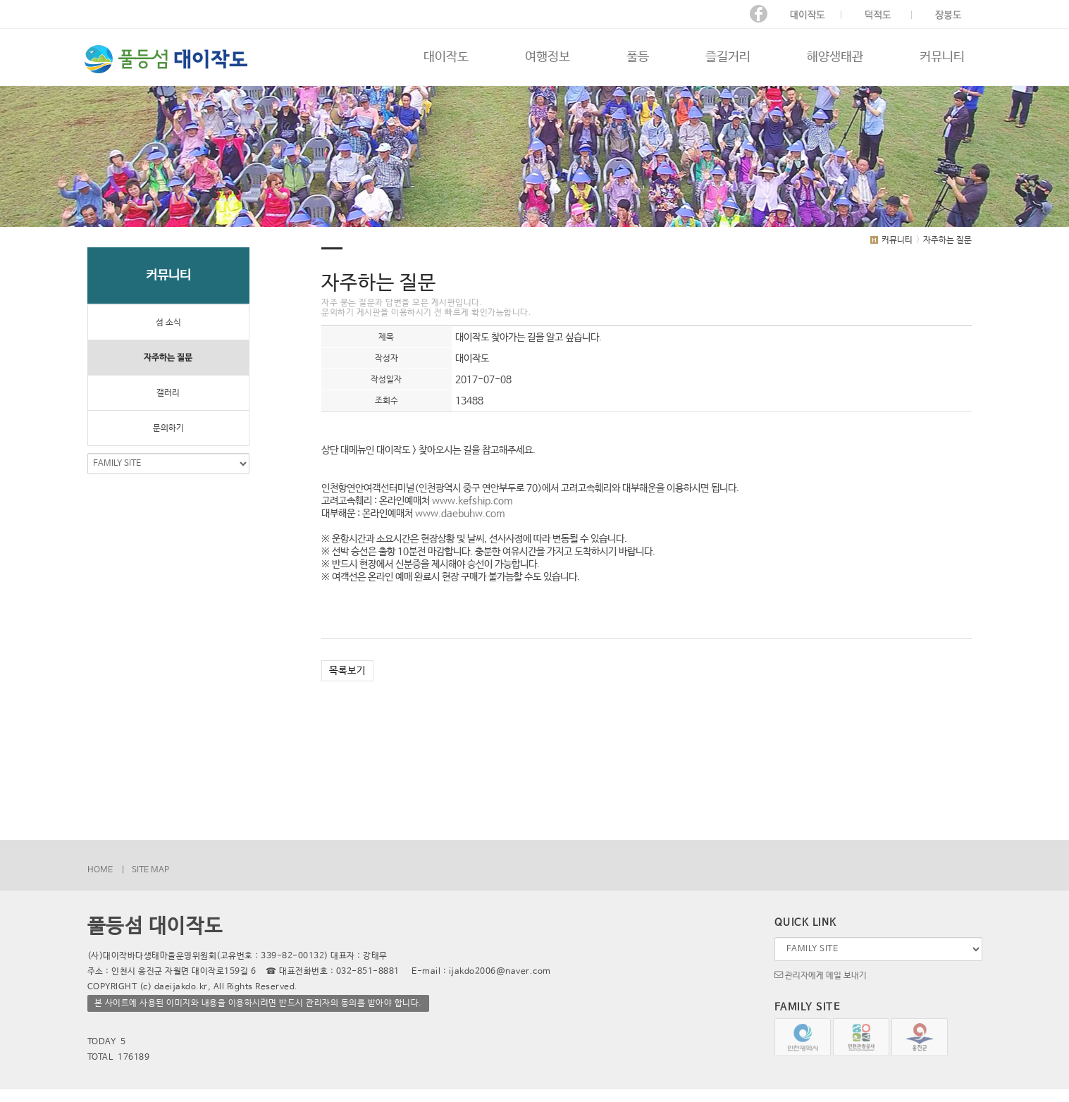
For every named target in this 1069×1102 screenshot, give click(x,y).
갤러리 (168, 393)
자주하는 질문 (168, 358)
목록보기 (347, 670)
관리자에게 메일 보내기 (820, 974)
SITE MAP (150, 870)
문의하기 (168, 428)
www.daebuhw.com (460, 513)
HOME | (106, 870)
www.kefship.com (472, 501)
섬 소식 (168, 323)
